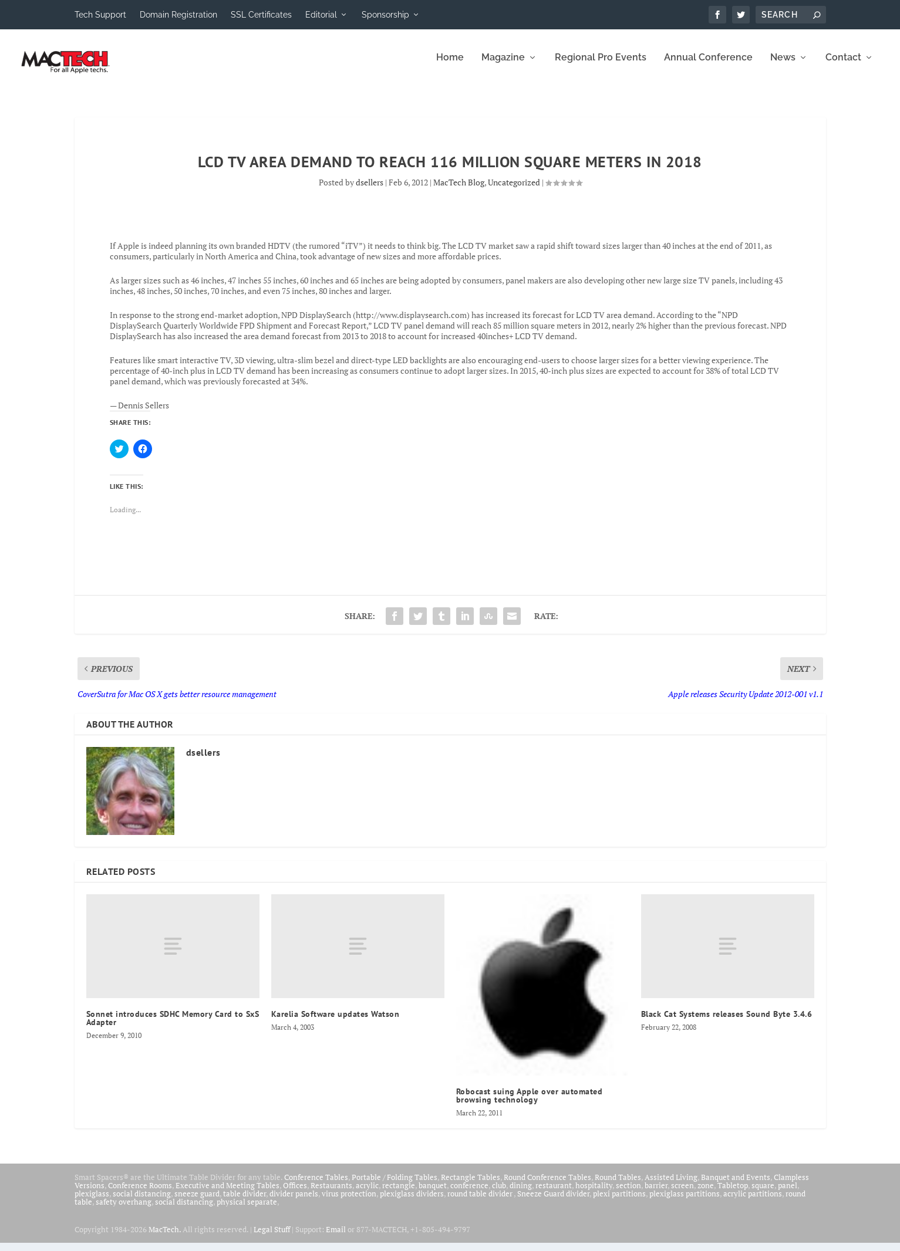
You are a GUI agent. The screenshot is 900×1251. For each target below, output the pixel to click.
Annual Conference (708, 66)
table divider (244, 1201)
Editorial (321, 14)
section (628, 1193)
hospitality (593, 1193)
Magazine (503, 66)
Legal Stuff (272, 1237)
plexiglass (92, 1201)
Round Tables (618, 1185)
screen (682, 1193)
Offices (295, 1193)
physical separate (247, 1210)
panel (787, 1193)
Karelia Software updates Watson (335, 1022)
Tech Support (100, 14)
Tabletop (732, 1193)
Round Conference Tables (547, 1185)
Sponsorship (385, 14)
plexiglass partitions (684, 1201)
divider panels (293, 1201)
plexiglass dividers (412, 1201)
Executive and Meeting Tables (227, 1193)
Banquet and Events (735, 1185)
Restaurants (331, 1193)
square (762, 1193)
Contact (843, 66)
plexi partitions (619, 1201)
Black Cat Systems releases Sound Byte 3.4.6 (727, 1022)
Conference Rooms (140, 1193)
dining (521, 1193)
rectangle (398, 1193)
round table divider (480, 1201)
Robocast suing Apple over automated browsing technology (529, 1103)
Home (450, 66)
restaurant (553, 1193)
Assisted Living (671, 1185)
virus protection (349, 1201)
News (782, 66)
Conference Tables (316, 1185)
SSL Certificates (261, 14)
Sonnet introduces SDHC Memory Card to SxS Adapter (172, 1026)
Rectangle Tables (470, 1185)
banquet (433, 1193)
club (499, 1193)
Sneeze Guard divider (553, 1201)
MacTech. (165, 1237)
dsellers (369, 190)
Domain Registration (178, 14)
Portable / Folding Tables (394, 1185)
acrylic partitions (752, 1201)
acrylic (367, 1193)
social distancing (142, 1201)
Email (336, 1237)
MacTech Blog (458, 190)
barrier (656, 1193)
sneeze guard (197, 1201)
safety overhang (123, 1210)
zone (705, 1193)
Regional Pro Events (600, 66)
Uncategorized (514, 190)
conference (469, 1193)
